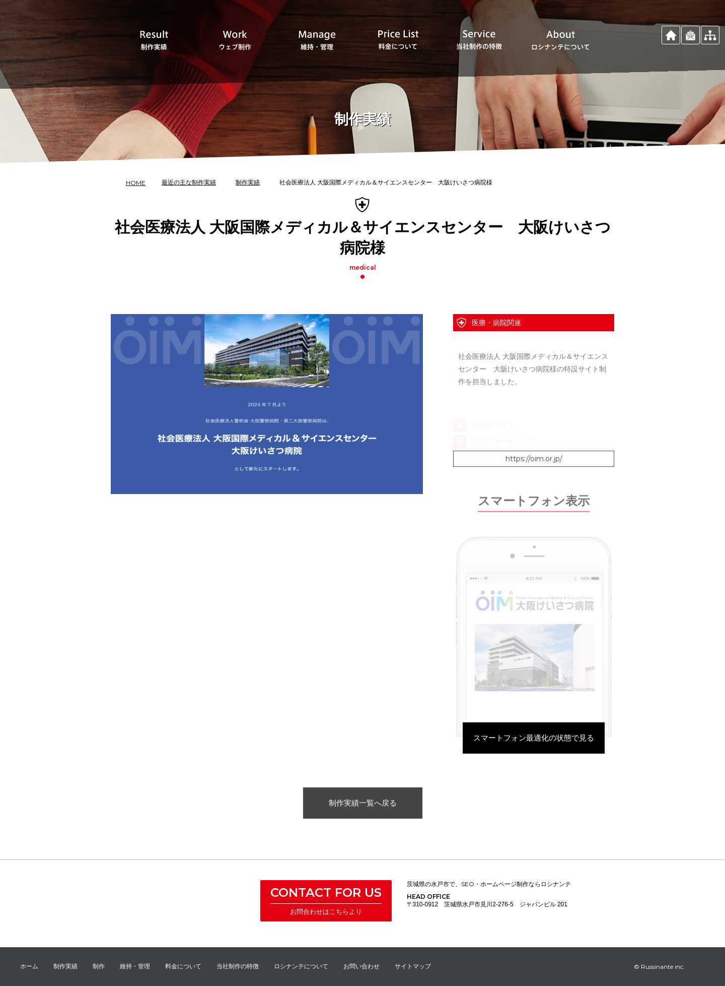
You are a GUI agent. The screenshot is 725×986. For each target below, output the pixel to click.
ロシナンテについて (301, 966)
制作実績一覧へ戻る (363, 823)
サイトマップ (413, 966)
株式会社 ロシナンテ (207, 902)
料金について (183, 966)
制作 (99, 966)
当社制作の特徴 (237, 966)
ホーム (29, 966)
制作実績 (65, 966)
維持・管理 (135, 966)
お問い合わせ (361, 966)
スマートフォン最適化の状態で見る (533, 766)
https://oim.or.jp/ (533, 479)
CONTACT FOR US (326, 892)
